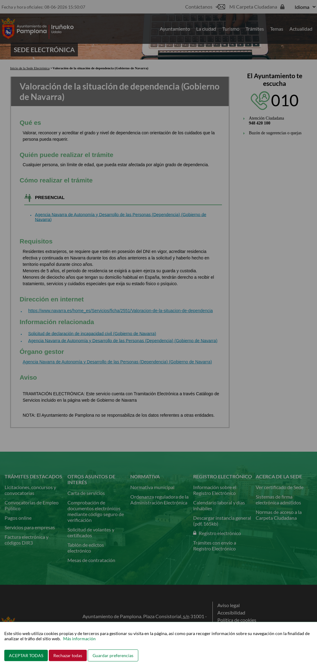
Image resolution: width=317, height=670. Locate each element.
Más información (79, 638)
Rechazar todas (67, 655)
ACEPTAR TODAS (26, 655)
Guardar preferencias (113, 655)
